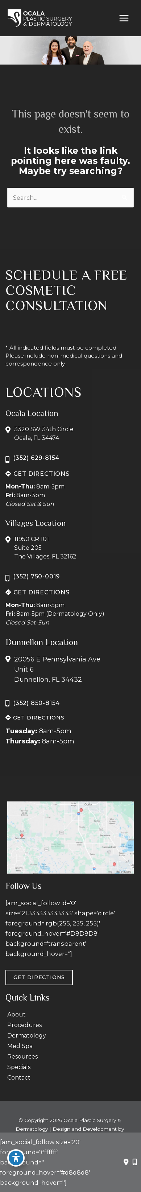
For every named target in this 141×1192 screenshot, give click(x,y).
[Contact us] (126, 1162)
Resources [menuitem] (22, 1056)
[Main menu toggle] (124, 18)
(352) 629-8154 (36, 457)
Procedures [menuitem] (24, 1025)
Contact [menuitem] (18, 1077)
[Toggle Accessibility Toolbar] (16, 1158)
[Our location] (134, 1162)
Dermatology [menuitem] (26, 1035)
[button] (37, 473)
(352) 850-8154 (36, 703)
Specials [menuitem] (18, 1067)
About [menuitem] (16, 1014)
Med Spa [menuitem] (20, 1046)
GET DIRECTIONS (37, 474)
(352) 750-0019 (36, 576)
